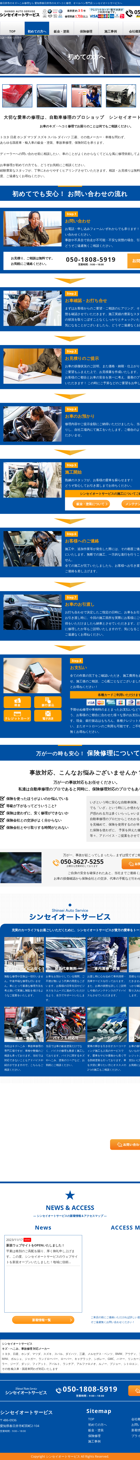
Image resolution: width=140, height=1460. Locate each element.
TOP (12, 31)
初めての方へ (37, 31)
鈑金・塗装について (90, 504)
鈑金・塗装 (61, 31)
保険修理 (86, 31)
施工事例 (110, 31)
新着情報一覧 (41, 1320)
